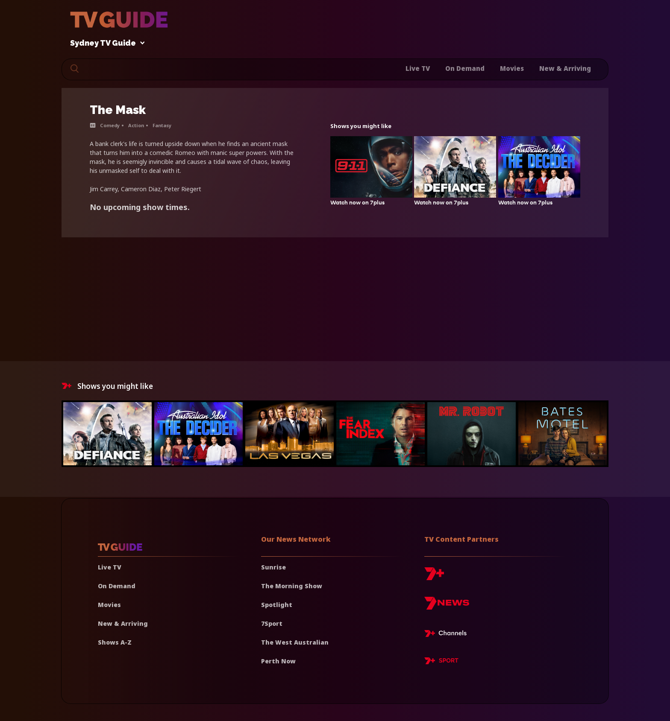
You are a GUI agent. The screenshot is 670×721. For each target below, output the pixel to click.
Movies (512, 68)
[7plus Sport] (441, 662)
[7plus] (434, 577)
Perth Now (278, 661)
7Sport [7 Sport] (271, 623)
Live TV (418, 68)
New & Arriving (565, 68)
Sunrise (273, 567)
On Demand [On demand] (116, 586)
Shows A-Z (115, 642)
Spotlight (276, 605)
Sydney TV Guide (105, 43)
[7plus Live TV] (447, 634)
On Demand (465, 68)
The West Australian (295, 642)
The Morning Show (291, 586)
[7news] (446, 606)
